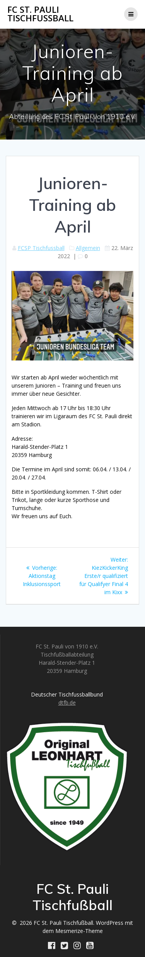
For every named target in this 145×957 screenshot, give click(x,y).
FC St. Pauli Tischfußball (40, 14)
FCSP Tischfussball (41, 248)
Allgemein (88, 248)
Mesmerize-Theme (79, 931)
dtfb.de (67, 702)
